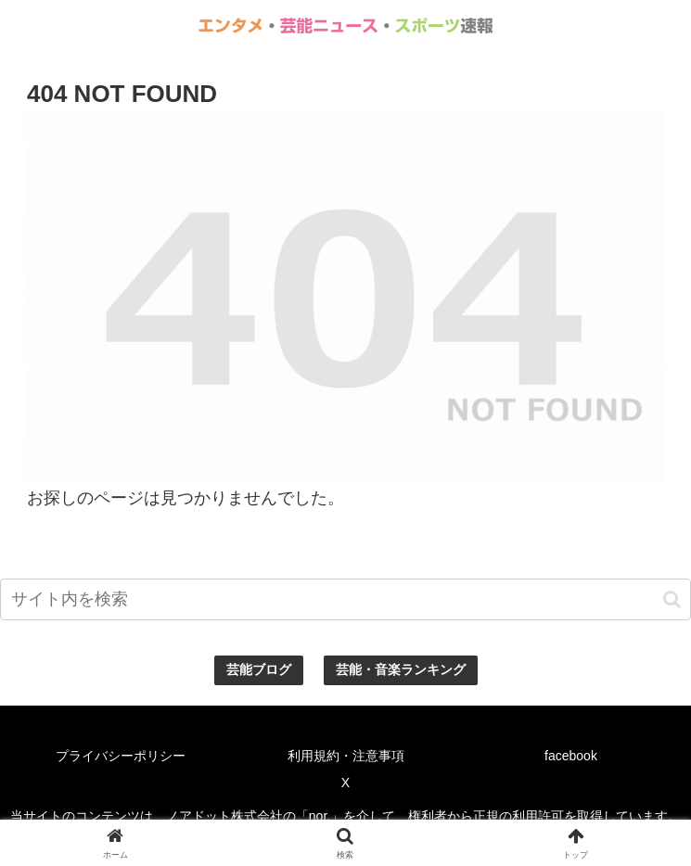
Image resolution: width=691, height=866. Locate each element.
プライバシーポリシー (121, 755)
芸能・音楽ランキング (401, 669)
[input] (345, 599)
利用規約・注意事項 (346, 755)
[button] (672, 599)
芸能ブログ (258, 669)
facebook (570, 755)
